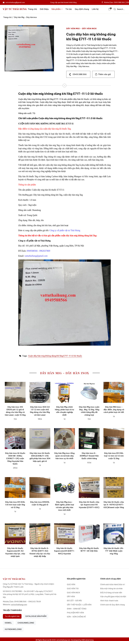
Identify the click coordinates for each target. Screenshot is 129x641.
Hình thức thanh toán (109, 600)
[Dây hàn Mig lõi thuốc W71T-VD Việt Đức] (89, 533)
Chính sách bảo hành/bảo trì (112, 584)
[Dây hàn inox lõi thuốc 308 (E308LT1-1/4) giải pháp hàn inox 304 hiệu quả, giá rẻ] (39, 438)
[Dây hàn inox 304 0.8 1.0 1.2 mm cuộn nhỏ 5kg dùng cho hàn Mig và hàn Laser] (39, 392)
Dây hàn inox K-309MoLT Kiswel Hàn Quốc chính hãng (89, 456)
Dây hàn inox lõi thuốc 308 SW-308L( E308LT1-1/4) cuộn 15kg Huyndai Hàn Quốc (15, 458)
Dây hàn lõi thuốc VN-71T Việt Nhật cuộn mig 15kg (114, 551)
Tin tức (68, 9)
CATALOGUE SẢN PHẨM (35, 616)
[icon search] (119, 9)
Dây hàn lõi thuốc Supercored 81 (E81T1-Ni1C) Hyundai (64, 551)
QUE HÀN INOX (73, 592)
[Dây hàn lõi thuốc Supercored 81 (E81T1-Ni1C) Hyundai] (64, 533)
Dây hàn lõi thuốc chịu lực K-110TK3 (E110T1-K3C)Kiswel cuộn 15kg (114, 505)
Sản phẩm (57, 9)
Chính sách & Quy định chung (112, 604)
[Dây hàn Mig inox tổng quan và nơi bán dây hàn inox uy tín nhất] (64, 438)
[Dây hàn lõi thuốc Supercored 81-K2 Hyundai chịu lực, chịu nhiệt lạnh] (15, 533)
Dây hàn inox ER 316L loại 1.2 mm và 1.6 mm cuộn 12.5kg (114, 456)
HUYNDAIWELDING (13, 629)
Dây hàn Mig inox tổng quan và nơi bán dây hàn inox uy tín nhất (64, 456)
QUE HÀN (71, 584)
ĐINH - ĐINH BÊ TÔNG (76, 609)
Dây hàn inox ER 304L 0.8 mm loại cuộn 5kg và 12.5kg (15, 505)
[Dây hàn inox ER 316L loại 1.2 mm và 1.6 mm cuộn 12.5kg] (113, 438)
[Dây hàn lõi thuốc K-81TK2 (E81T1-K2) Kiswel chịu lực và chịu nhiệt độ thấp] (39, 533)
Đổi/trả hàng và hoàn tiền (111, 592)
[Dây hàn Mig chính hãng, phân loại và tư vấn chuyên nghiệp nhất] (64, 392)
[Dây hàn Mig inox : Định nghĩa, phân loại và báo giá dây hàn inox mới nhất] (64, 487)
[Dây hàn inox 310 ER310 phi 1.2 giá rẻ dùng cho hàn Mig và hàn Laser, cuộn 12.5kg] (15, 392)
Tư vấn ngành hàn (12, 616)
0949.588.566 (80, 74)
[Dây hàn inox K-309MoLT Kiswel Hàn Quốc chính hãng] (89, 438)
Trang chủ (32, 9)
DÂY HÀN (71, 596)
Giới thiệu (44, 9)
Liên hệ (95, 9)
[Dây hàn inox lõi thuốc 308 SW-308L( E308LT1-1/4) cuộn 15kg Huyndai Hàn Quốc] (15, 438)
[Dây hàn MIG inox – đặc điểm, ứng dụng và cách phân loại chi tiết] (113, 392)
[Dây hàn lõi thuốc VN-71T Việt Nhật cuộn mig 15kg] (113, 533)
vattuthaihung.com (19, 604)
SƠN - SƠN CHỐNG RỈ (76, 617)
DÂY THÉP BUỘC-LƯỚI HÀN (79, 604)
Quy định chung (82, 9)
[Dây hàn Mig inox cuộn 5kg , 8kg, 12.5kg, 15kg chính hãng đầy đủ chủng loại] (89, 392)
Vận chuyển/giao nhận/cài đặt (113, 596)
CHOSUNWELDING (26, 623)
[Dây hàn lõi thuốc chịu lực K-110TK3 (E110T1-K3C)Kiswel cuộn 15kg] (113, 487)
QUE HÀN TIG (73, 588)
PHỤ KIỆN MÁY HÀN (75, 612)
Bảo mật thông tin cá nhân (111, 588)
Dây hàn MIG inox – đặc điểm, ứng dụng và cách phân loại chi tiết (114, 409)
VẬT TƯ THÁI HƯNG (15, 9)
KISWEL (8, 623)
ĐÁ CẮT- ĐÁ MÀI (74, 600)
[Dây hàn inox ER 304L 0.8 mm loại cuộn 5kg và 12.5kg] (15, 487)
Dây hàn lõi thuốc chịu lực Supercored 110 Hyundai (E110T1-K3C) (89, 505)
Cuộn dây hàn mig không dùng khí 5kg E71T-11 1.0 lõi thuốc (55, 356)
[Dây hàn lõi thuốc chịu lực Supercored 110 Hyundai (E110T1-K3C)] (89, 487)
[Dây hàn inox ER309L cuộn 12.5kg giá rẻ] (39, 487)
